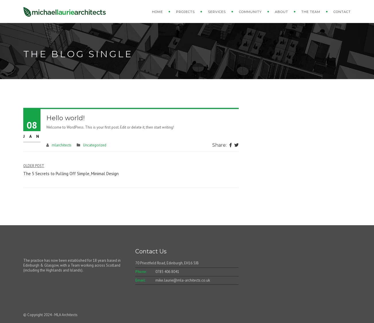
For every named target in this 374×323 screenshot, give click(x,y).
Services (217, 12)
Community (250, 12)
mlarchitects (62, 145)
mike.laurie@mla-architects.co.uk (182, 280)
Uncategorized (94, 145)
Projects (185, 12)
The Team (310, 12)
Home (157, 12)
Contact (342, 12)
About (281, 12)
